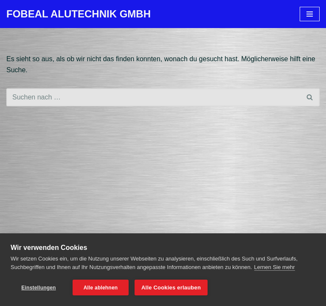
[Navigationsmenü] (310, 14)
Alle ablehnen (101, 288)
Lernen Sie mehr (274, 267)
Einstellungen (38, 288)
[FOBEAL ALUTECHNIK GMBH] (78, 14)
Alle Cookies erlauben (171, 287)
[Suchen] (153, 97)
